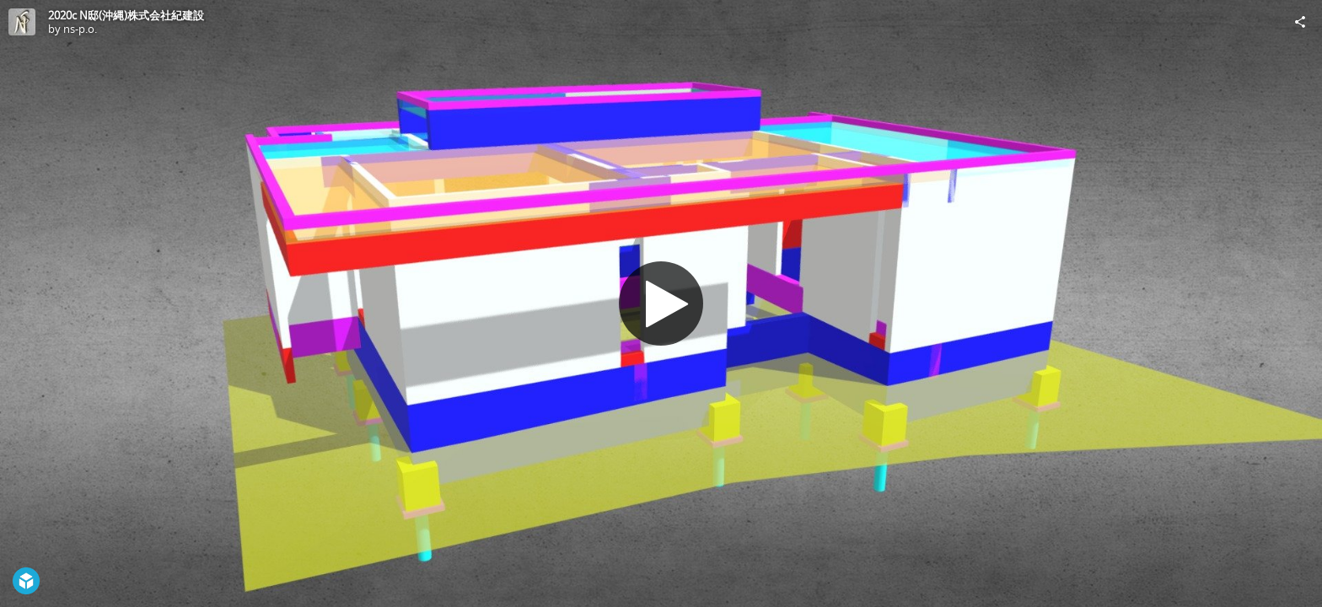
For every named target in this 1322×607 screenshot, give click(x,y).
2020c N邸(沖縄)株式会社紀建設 (126, 15)
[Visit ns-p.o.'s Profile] (21, 21)
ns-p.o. (80, 28)
